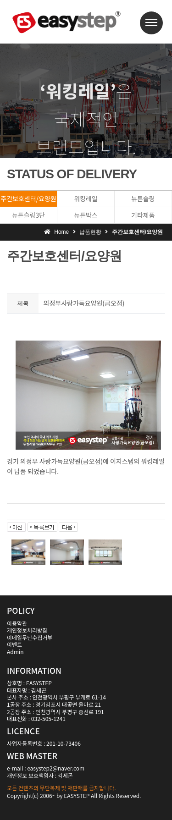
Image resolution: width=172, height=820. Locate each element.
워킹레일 (86, 198)
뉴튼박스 (86, 215)
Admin (15, 651)
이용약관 (17, 623)
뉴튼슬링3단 (28, 215)
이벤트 (14, 644)
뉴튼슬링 (143, 198)
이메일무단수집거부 (29, 637)
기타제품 (143, 215)
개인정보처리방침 (27, 630)
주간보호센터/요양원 (28, 198)
